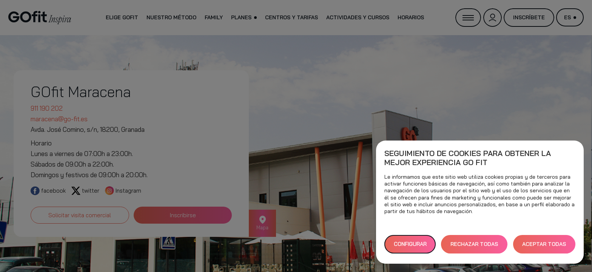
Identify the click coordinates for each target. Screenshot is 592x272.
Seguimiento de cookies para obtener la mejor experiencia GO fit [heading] (467, 158)
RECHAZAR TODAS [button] (474, 244)
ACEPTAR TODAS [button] (544, 244)
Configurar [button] (410, 244)
